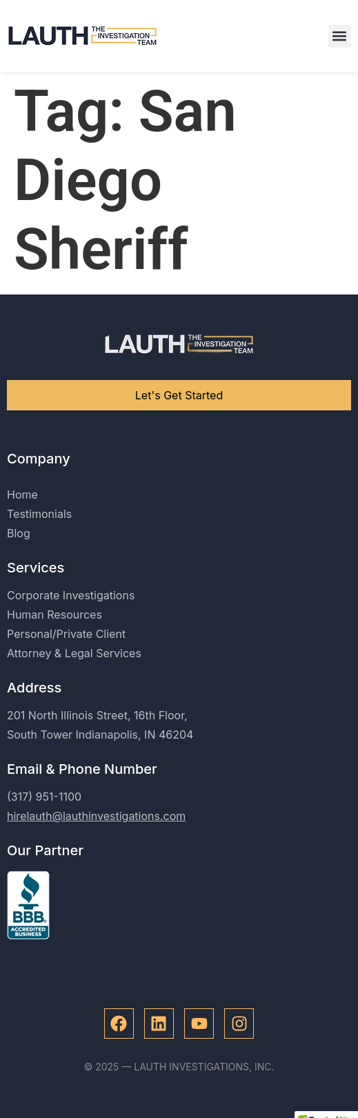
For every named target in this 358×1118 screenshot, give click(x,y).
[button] (339, 36)
